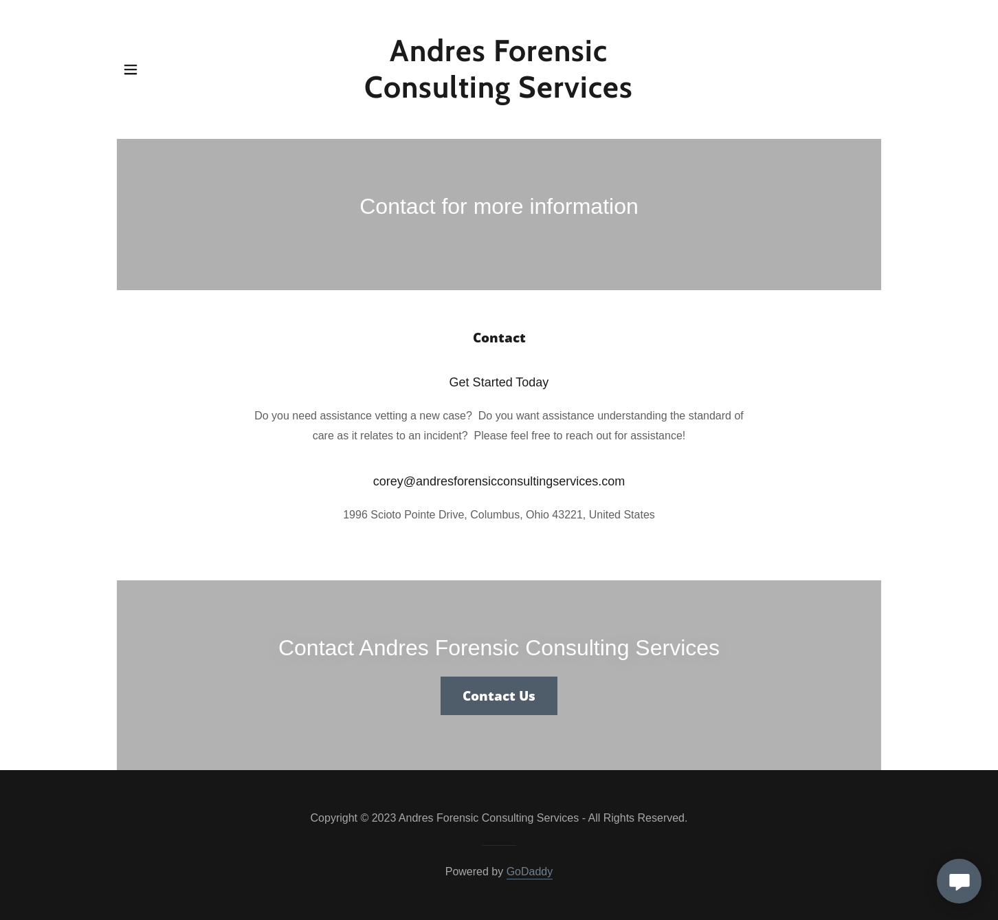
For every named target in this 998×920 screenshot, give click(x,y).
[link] (499, 94)
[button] (130, 69)
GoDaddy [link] (530, 871)
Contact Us (499, 696)
